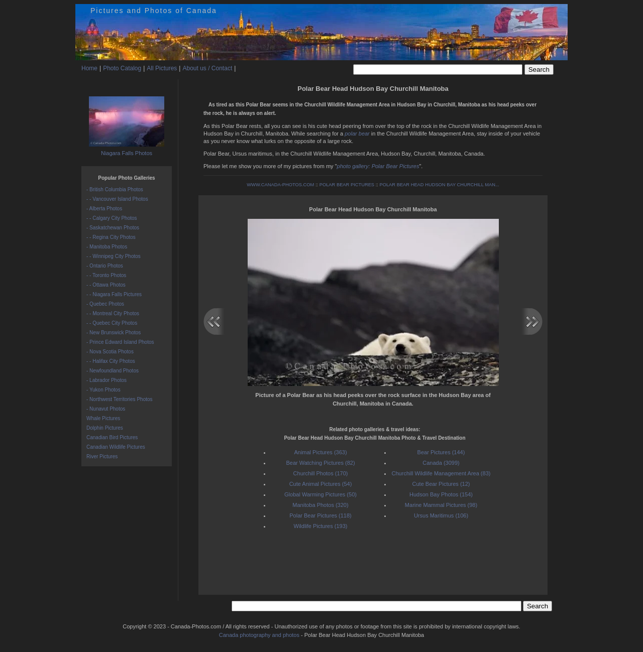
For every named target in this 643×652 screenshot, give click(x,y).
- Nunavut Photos (105, 409)
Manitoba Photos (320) (320, 505)
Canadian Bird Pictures (112, 437)
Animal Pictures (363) (320, 452)
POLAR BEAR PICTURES (346, 184)
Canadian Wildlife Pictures (115, 447)
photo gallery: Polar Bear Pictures (378, 166)
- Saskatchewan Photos (112, 227)
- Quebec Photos (105, 304)
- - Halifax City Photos (110, 361)
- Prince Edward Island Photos (120, 342)
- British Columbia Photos (114, 189)
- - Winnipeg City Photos (113, 256)
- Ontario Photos (104, 266)
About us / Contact (207, 68)
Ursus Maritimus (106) (441, 515)
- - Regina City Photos (111, 237)
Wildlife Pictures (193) (321, 526)
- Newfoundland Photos (112, 370)
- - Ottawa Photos (106, 285)
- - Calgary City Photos (111, 218)
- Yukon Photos (103, 390)
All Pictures (162, 68)
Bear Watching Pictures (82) (320, 463)
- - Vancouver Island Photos (117, 199)
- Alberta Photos (104, 208)
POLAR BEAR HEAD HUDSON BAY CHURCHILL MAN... (439, 184)
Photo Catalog (122, 68)
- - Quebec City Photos (111, 323)
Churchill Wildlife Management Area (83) (441, 473)
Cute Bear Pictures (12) (441, 484)
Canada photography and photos (259, 635)
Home (89, 68)
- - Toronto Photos (106, 275)
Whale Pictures (103, 418)
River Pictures (102, 456)
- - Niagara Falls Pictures (114, 294)
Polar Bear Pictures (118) (320, 515)
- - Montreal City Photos (112, 313)
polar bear (357, 134)
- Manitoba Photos (106, 246)
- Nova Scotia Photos (110, 351)
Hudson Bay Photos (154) (441, 494)
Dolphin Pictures (104, 428)
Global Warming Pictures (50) (320, 494)
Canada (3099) (440, 463)
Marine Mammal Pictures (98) (441, 505)
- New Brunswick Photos (113, 332)
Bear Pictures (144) (441, 452)
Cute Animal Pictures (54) (320, 484)
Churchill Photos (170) (320, 473)
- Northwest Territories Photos (119, 399)
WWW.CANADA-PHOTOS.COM (280, 184)
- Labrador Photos (106, 380)
